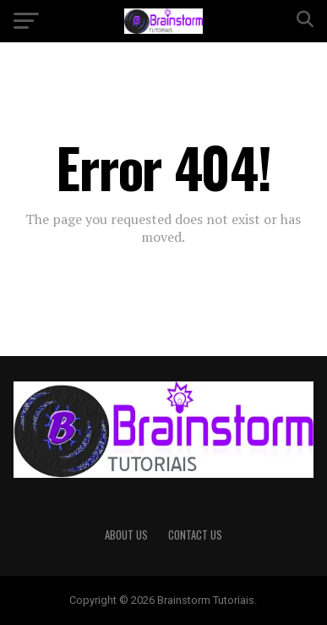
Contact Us (195, 535)
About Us (126, 535)
